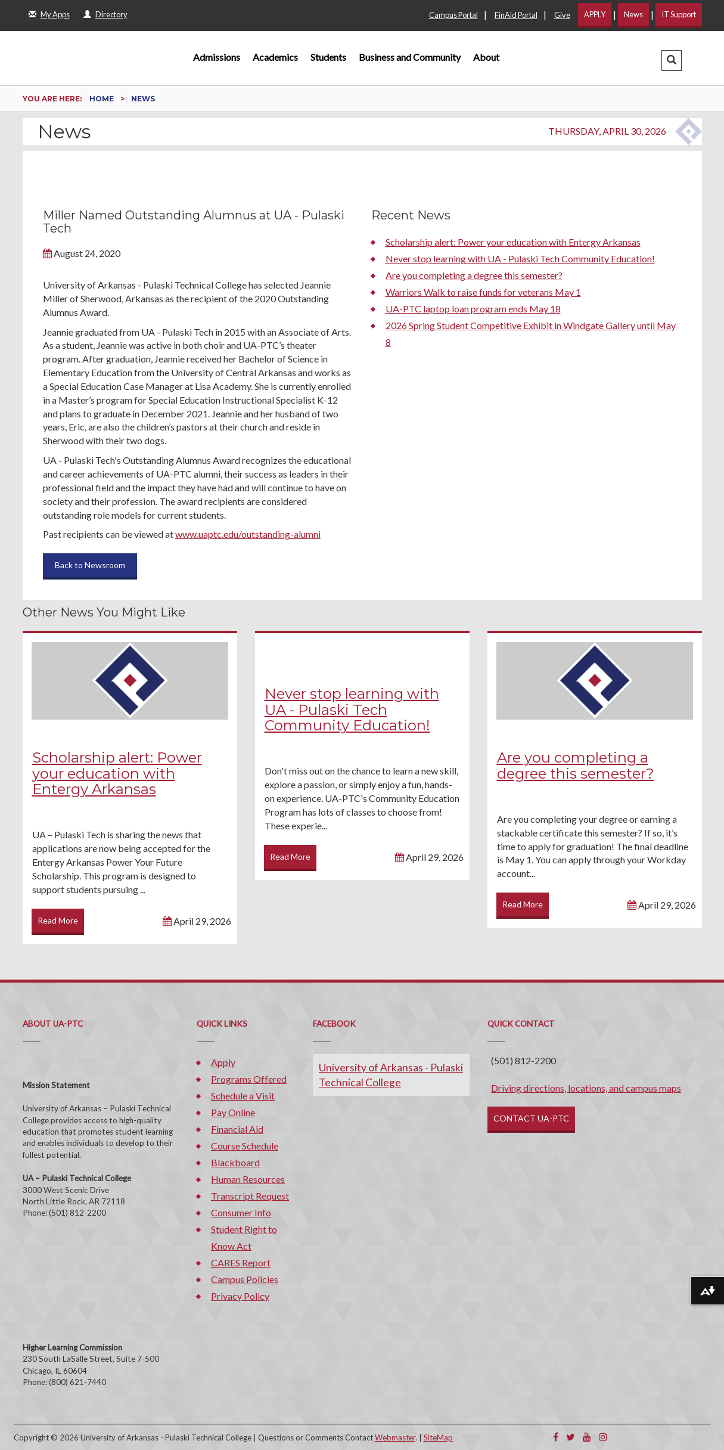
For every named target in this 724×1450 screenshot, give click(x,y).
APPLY (594, 14)
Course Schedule (244, 1145)
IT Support (678, 14)
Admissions (216, 57)
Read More (58, 920)
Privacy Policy (240, 1296)
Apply (223, 1062)
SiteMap (438, 1437)
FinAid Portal (516, 15)
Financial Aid (237, 1129)
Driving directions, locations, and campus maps (586, 1087)
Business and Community (410, 57)
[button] (671, 60)
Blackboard (235, 1162)
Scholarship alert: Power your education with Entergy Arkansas (513, 241)
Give (562, 15)
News (633, 14)
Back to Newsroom (90, 565)
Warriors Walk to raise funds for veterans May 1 (483, 292)
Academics (275, 57)
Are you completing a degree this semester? (474, 275)
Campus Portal (453, 15)
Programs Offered (249, 1079)
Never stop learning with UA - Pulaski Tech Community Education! (520, 258)
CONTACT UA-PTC (531, 1118)
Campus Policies (244, 1279)
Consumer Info (241, 1212)
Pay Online (233, 1112)
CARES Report (241, 1262)
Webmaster (395, 1437)
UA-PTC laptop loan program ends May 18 (473, 308)
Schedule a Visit (243, 1095)
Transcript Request (250, 1195)
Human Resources (248, 1179)
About (486, 57)
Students (328, 57)
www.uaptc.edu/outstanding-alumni (248, 534)
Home (102, 98)
